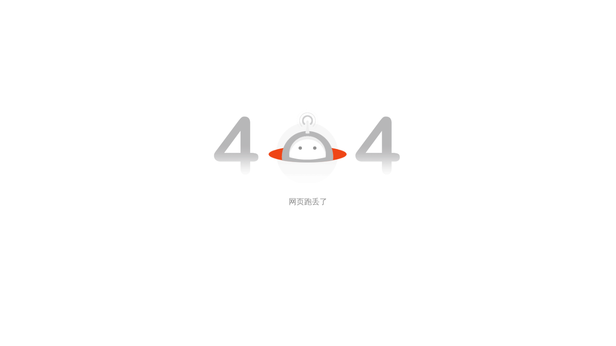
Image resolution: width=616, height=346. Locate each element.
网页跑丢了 (308, 202)
